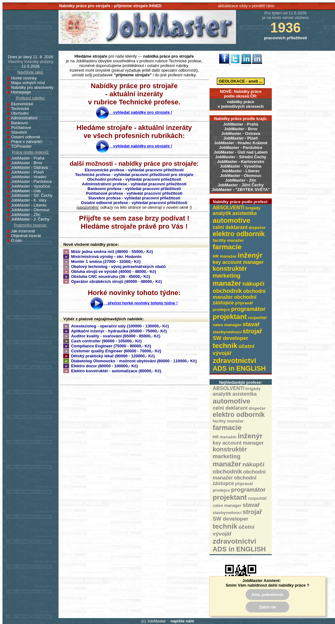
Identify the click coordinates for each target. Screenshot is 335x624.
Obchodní (21, 113)
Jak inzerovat (24, 231)
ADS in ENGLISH (239, 368)
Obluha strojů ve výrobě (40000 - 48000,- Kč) (109, 271)
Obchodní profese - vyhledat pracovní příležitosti (134, 179)
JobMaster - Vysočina (240, 166)
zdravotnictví (234, 360)
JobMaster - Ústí (27, 190)
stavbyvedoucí (227, 332)
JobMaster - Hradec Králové (240, 143)
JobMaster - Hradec (30, 176)
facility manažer (228, 240)
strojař (252, 331)
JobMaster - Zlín (240, 180)
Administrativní (26, 118)
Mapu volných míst (29, 82)
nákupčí (254, 283)
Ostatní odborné (27, 137)
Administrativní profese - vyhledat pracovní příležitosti (134, 184)
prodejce (221, 309)
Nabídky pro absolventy (32, 87)
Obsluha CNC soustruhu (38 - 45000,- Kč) (106, 276)
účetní (246, 346)
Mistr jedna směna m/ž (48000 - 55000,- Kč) (108, 251)
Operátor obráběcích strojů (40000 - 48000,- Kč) (112, 281)
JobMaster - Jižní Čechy (241, 185)
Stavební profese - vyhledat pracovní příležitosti (134, 198)
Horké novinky (25, 78)
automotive (231, 220)
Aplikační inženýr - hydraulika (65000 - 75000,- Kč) (115, 331)
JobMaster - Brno (240, 128)
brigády (253, 208)
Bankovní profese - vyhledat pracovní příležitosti (134, 188)
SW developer (230, 338)
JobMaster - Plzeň (241, 138)
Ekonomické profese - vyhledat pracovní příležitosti (134, 170)
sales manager (227, 324)
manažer (227, 283)
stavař (251, 324)
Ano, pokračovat (267, 594)
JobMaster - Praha (240, 124)
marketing (226, 275)
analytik (222, 213)
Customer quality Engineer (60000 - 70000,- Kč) (112, 351)
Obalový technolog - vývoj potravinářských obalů (114, 266)
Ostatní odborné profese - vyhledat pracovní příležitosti (134, 202)
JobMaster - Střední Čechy (240, 157)
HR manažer (225, 256)
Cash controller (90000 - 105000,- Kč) (102, 341)
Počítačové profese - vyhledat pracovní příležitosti (134, 193)
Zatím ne (267, 607)
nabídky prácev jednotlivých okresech (240, 104)
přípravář (244, 303)
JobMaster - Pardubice (240, 147)
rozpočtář (257, 317)
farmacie (227, 247)
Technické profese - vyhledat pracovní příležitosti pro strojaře (134, 174)
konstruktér (230, 268)
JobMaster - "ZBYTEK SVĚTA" (241, 189)
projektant (230, 316)
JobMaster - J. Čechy (32, 219)
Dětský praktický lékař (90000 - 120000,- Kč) (109, 356)
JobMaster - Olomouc (241, 175)
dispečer (257, 227)
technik (225, 345)
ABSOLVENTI (228, 207)
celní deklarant (230, 227)
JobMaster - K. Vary (30, 200)
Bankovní (21, 123)
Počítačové (23, 127)
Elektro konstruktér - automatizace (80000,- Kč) (112, 371)
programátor (248, 309)
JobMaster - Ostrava (240, 133)
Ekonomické (24, 104)
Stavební (21, 132)
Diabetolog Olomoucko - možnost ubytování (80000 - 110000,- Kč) (130, 361)
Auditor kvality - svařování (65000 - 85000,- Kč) (111, 336)
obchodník (227, 291)
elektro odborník (239, 234)
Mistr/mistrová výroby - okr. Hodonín (102, 256)
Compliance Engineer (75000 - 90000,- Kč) (107, 346)
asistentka (244, 213)
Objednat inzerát (27, 235)
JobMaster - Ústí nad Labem (240, 152)
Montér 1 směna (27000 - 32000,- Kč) (102, 261)
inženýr (250, 255)
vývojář (222, 353)
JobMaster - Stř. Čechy (33, 195)
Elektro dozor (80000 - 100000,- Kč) (100, 366)
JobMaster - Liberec (241, 171)
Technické (21, 108)
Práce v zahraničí (28, 141)
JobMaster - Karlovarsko (240, 161)
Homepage (22, 92)
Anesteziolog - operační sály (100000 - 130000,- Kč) (116, 326)
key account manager (238, 262)
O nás (16, 240)
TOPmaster (23, 146)
